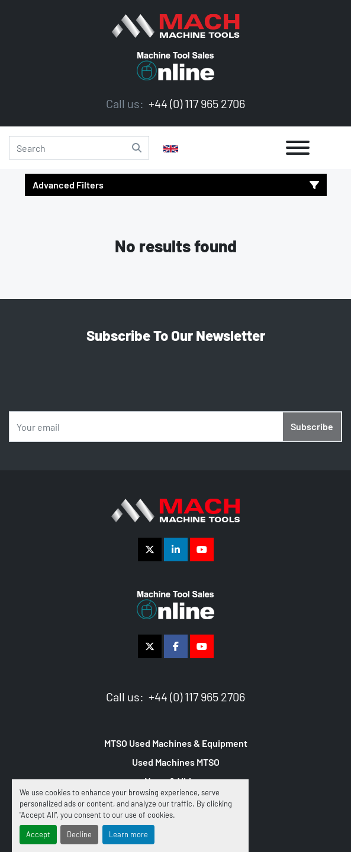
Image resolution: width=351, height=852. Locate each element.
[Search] (79, 148)
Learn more (128, 834)
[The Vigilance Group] (175, 509)
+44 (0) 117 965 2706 (195, 103)
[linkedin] (176, 549)
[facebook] (176, 646)
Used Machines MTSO (176, 762)
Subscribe (312, 426)
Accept (38, 834)
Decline (79, 834)
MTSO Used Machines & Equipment (175, 743)
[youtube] (202, 549)
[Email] (175, 426)
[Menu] (298, 148)
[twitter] (150, 549)
